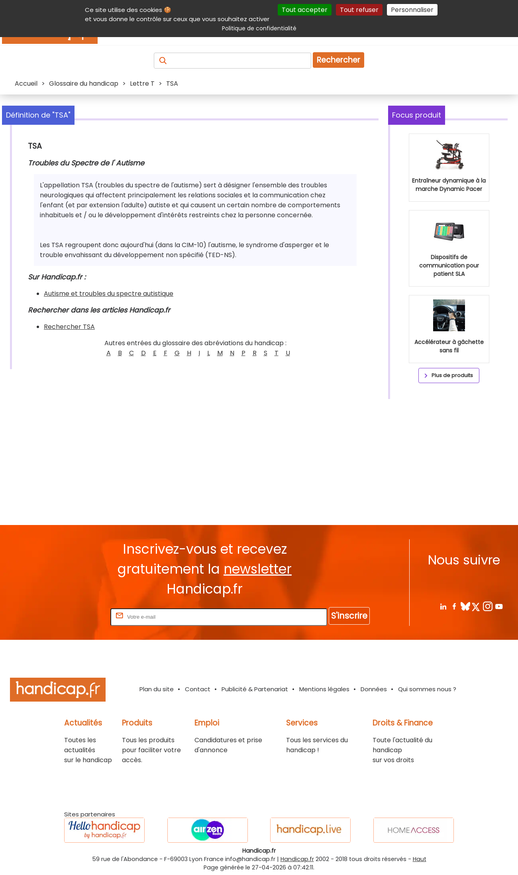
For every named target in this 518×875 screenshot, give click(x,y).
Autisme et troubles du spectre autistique (108, 293)
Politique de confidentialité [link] (259, 28)
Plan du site (156, 689)
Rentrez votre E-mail (76, 616)
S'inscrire (349, 615)
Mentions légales (324, 689)
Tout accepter (305, 9)
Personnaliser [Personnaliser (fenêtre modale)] (412, 9)
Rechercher (338, 60)
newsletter (258, 569)
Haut (419, 859)
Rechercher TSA (69, 326)
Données (374, 689)
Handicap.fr (297, 859)
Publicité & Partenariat (255, 689)
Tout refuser (359, 9)
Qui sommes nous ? (427, 689)
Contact (197, 689)
